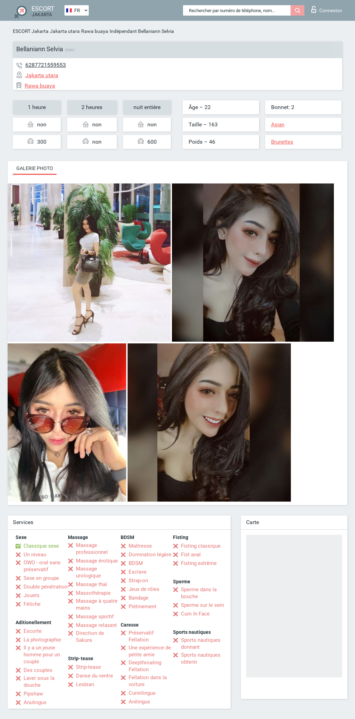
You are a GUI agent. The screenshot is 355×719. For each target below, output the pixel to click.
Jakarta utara (65, 31)
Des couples (38, 670)
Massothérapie (93, 593)
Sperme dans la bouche (199, 593)
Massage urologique (88, 572)
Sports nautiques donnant (200, 643)
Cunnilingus (142, 693)
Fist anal (191, 554)
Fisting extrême (199, 563)
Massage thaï (91, 584)
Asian (277, 125)
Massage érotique (97, 561)
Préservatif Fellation (141, 636)
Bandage (138, 598)
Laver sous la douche (39, 681)
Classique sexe (41, 546)
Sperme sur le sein (202, 605)
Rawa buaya (94, 31)
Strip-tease (88, 667)
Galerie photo (34, 168)
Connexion (326, 9)
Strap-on (138, 580)
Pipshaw (33, 694)
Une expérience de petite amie (150, 651)
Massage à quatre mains (97, 604)
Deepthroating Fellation (145, 666)
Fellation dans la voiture (148, 680)
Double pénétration (46, 587)
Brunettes (282, 142)
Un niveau (35, 554)
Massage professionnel (92, 548)
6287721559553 (45, 65)
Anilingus (139, 702)
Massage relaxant (96, 625)
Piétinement (142, 606)
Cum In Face (195, 614)
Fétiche (32, 604)
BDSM (136, 563)
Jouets (32, 595)
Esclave (138, 572)
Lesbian (85, 684)
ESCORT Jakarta (31, 31)
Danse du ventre (94, 676)
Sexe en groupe (41, 578)
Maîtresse (140, 546)
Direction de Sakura (90, 636)
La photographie (42, 640)
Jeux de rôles (144, 589)
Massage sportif (95, 616)
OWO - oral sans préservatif (42, 566)
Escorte (33, 631)
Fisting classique (200, 546)
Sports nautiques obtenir (200, 658)
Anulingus (35, 702)
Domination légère (150, 554)
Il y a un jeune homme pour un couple (42, 655)
